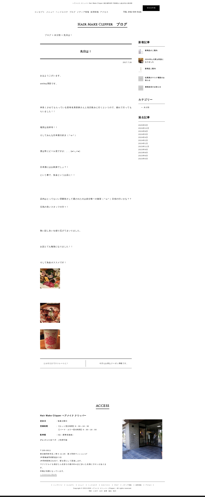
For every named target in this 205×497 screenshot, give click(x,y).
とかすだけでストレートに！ (56, 363)
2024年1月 (143, 143)
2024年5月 (143, 134)
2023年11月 (143, 146)
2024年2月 (143, 140)
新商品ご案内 (150, 69)
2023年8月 (143, 153)
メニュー (50, 12)
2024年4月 (143, 137)
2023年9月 (143, 150)
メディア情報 (83, 12)
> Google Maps (48, 474)
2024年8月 (143, 131)
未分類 (147, 107)
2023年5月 (143, 159)
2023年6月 (143, 156)
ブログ (72, 12)
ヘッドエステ (62, 12)
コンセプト (40, 12)
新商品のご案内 (151, 50)
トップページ (58, 485)
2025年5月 (143, 125)
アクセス (104, 12)
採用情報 (95, 12)
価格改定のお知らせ (153, 87)
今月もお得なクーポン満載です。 (113, 363)
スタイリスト (105, 485)
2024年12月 (143, 128)
